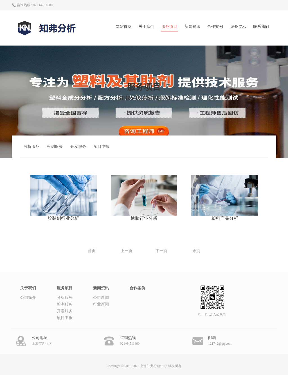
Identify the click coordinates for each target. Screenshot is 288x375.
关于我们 (146, 26)
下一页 (161, 251)
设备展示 (238, 26)
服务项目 (169, 26)
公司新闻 (101, 297)
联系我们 (261, 26)
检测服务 (55, 146)
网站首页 (123, 26)
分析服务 (31, 146)
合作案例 (215, 26)
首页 (92, 251)
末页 (196, 251)
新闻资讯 (192, 26)
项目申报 (101, 146)
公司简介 (28, 297)
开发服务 (78, 146)
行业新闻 (101, 304)
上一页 (126, 251)
